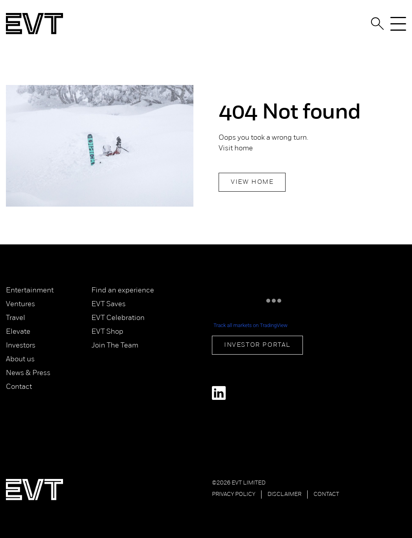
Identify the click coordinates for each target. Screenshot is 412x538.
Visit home (236, 148)
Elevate (18, 332)
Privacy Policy (233, 494)
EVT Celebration (118, 318)
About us (20, 359)
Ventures (20, 304)
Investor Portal (257, 345)
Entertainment (30, 290)
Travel (15, 318)
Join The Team (114, 345)
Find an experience (122, 290)
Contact (19, 387)
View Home (252, 182)
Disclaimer (284, 494)
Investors (20, 345)
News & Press (28, 373)
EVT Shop (107, 332)
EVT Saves (108, 304)
